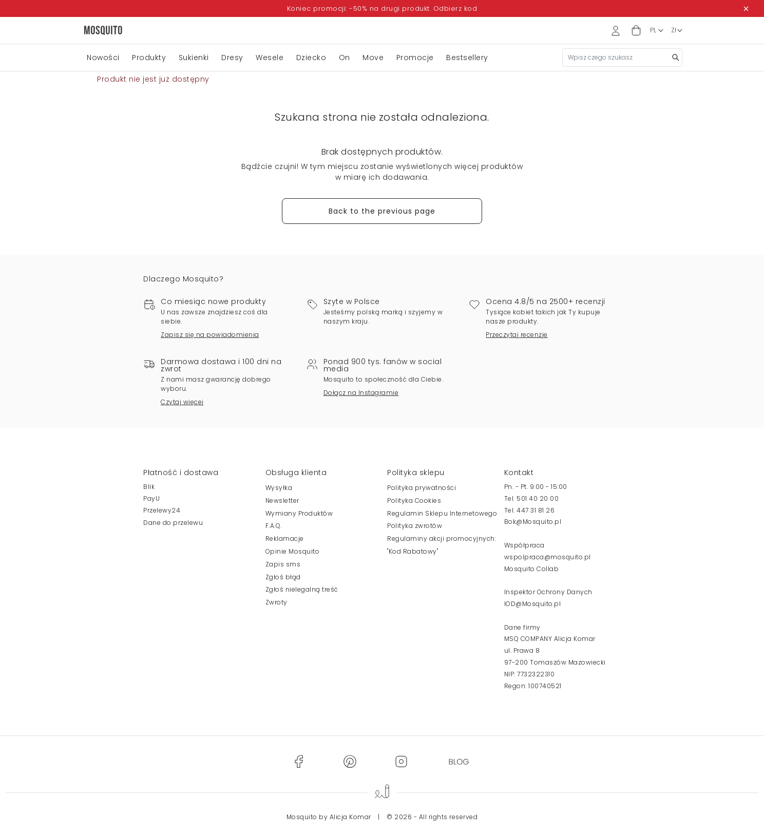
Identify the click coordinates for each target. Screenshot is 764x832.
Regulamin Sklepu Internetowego (442, 513)
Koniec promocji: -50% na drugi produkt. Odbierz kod (382, 8)
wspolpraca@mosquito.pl (547, 557)
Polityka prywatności (421, 487)
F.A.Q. (273, 525)
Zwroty (276, 602)
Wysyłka (279, 487)
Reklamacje (284, 538)
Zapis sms (283, 564)
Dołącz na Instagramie (361, 392)
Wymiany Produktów (299, 513)
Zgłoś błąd (283, 577)
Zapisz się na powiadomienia (210, 334)
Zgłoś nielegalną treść (301, 589)
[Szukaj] (622, 57)
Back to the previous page (382, 211)
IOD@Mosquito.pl (532, 603)
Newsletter (282, 500)
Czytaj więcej (182, 402)
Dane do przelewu (173, 522)
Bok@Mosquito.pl (533, 521)
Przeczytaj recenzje (517, 334)
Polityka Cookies (414, 500)
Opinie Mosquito (292, 551)
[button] (636, 30)
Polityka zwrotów (414, 525)
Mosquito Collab (531, 568)
